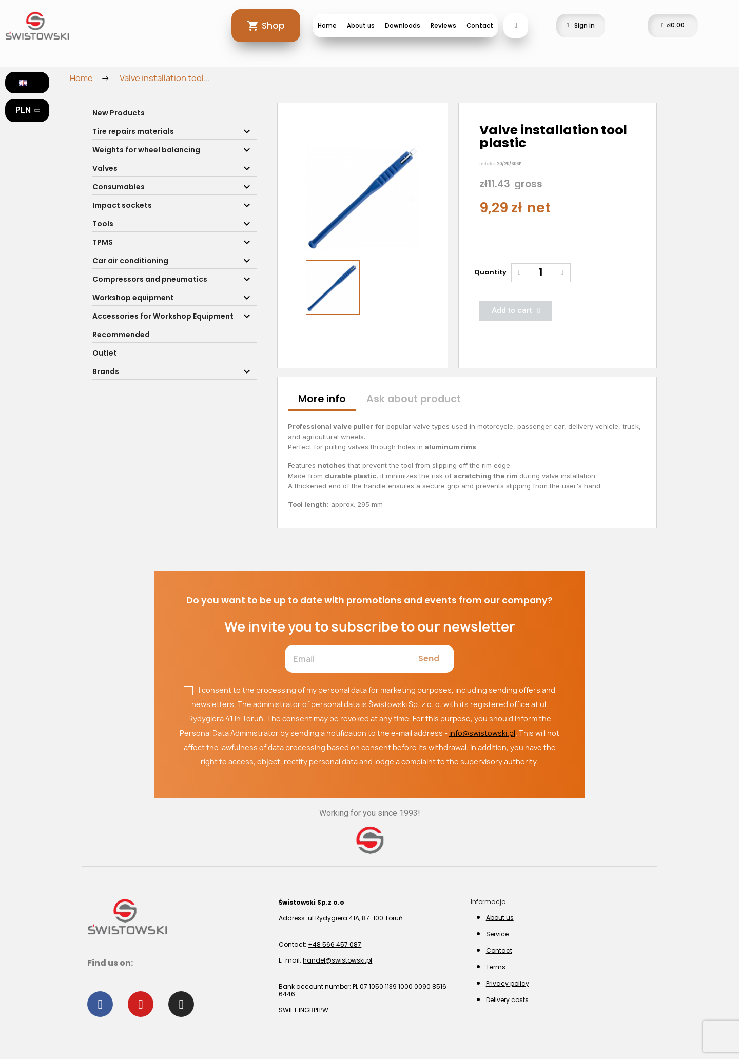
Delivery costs (507, 999)
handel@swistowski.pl (337, 960)
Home (327, 26)
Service (497, 934)
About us (361, 26)
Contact (479, 26)
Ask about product (413, 399)
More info (322, 399)
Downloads (402, 26)
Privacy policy (507, 983)
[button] (313, 198)
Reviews (443, 26)
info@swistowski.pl (482, 733)
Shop (273, 25)
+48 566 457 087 (334, 944)
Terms (495, 967)
